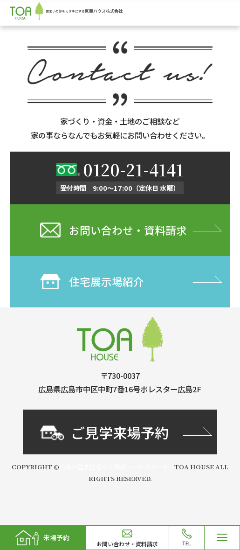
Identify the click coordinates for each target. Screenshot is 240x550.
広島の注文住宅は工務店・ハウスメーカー (116, 470)
